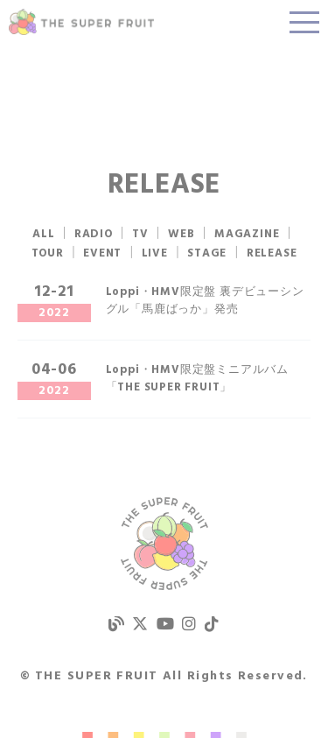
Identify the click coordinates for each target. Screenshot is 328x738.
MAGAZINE (246, 234)
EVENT (102, 253)
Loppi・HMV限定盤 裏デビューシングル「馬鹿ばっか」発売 (205, 301)
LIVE (155, 253)
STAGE (207, 253)
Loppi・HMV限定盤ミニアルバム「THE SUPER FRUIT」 (197, 379)
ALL (43, 234)
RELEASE (272, 253)
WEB (181, 234)
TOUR (47, 253)
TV (140, 234)
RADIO (93, 234)
